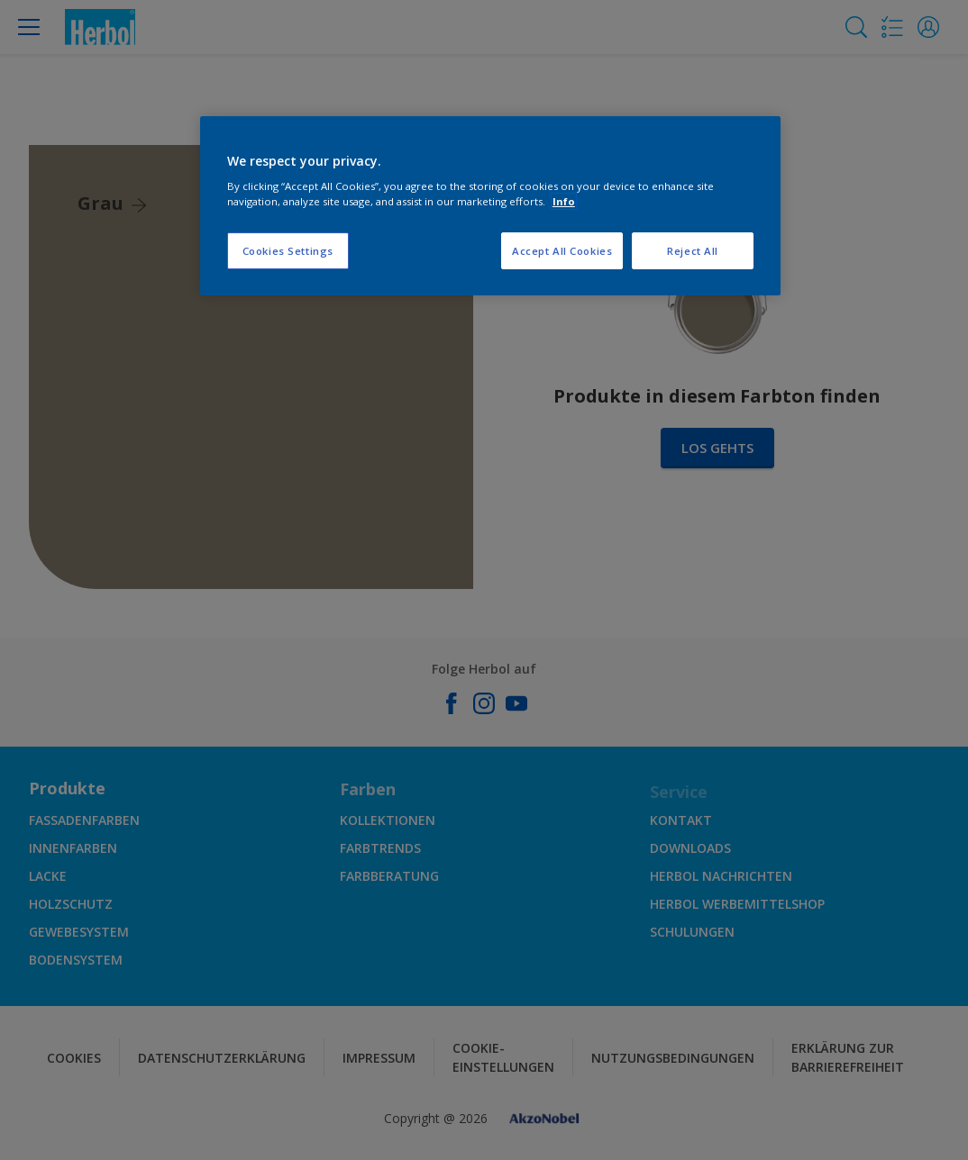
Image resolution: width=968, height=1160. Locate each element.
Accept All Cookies (562, 251)
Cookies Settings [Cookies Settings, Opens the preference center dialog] (287, 251)
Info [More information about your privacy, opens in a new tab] (563, 201)
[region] (490, 206)
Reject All (692, 251)
